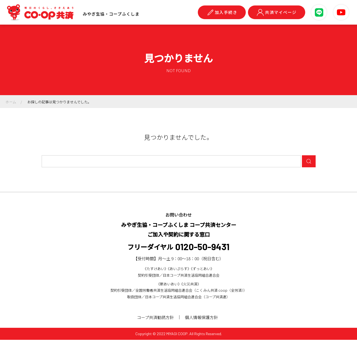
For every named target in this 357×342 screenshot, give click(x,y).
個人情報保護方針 (202, 319)
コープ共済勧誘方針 (155, 319)
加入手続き (222, 12)
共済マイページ (276, 12)
